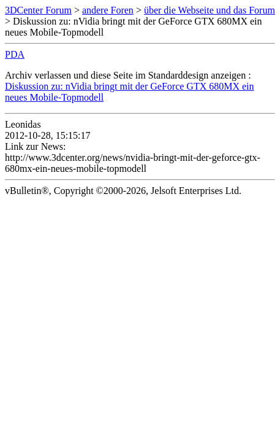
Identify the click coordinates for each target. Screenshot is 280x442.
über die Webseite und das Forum (209, 10)
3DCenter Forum (38, 10)
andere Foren (108, 10)
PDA (15, 54)
